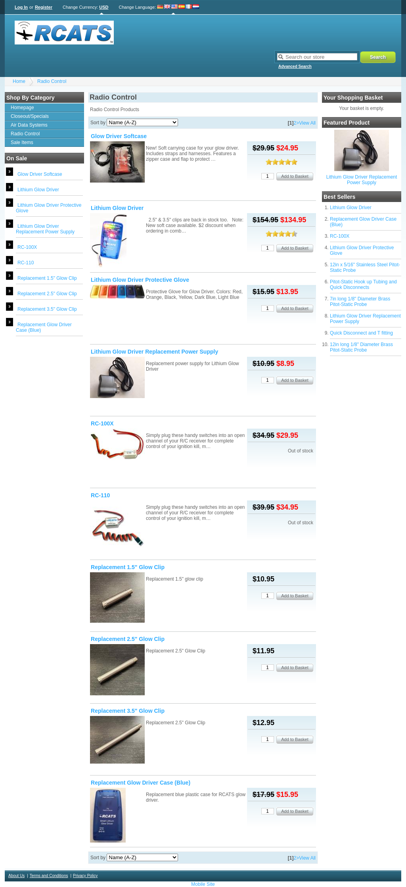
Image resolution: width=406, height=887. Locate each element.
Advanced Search (295, 66)
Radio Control (51, 81)
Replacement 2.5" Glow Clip (47, 293)
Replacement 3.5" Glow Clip (47, 309)
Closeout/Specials (30, 116)
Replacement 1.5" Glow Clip (47, 278)
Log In (21, 7)
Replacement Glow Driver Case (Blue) (140, 782)
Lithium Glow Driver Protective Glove (140, 280)
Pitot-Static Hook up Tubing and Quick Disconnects (363, 284)
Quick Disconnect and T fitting (361, 333)
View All (307, 123)
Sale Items (22, 142)
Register (43, 7)
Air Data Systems (29, 125)
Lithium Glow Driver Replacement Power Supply (45, 229)
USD (103, 7)
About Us (16, 876)
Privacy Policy (85, 876)
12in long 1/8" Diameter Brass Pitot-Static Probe (361, 347)
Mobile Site (202, 884)
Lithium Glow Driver (38, 189)
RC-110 (25, 263)
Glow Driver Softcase (39, 174)
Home (19, 81)
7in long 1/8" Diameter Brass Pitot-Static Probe (360, 301)
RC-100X (27, 247)
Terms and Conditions (49, 876)
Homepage (22, 107)
